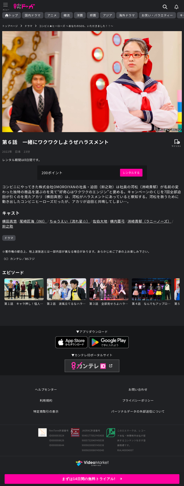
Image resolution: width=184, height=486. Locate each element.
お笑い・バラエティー (157, 15)
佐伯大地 (100, 221)
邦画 (93, 15)
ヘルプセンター (46, 389)
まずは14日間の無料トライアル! (92, 479)
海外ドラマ (127, 15)
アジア (107, 15)
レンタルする (131, 172)
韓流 (67, 15)
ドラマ (8, 238)
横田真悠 (9, 221)
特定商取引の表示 (46, 411)
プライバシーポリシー (138, 400)
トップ (11, 15)
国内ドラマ (33, 15)
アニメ (52, 15)
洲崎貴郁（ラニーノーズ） (149, 221)
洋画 (80, 15)
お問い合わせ (138, 389)
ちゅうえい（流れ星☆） (70, 221)
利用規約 (46, 400)
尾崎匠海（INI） (33, 221)
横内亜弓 (117, 221)
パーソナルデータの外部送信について (138, 411)
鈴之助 (7, 226)
